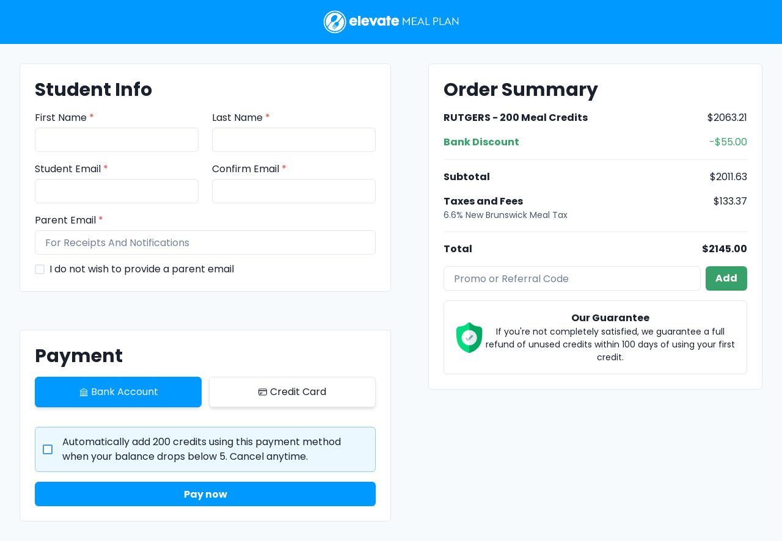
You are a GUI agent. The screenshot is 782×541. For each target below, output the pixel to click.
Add (726, 278)
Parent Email (69, 220)
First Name (64, 118)
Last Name (241, 118)
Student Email (71, 169)
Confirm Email (249, 169)
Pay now (205, 494)
